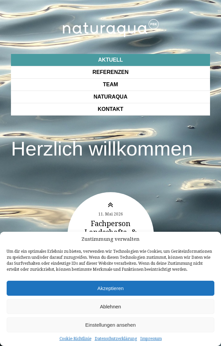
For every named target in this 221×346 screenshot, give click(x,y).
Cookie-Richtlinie (75, 338)
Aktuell (110, 60)
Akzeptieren (110, 288)
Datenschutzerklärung (116, 338)
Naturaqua (111, 97)
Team (110, 84)
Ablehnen (110, 306)
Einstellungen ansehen (110, 325)
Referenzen (110, 72)
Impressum (151, 338)
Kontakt (110, 109)
